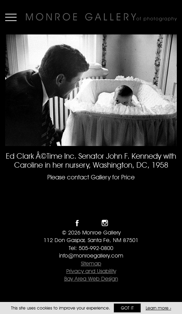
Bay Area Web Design (91, 278)
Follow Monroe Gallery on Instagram (105, 223)
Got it (127, 308)
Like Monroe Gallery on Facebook (77, 223)
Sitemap (91, 263)
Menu (11, 17)
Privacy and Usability (91, 271)
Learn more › (158, 308)
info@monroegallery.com (91, 255)
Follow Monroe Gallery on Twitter (91, 223)
